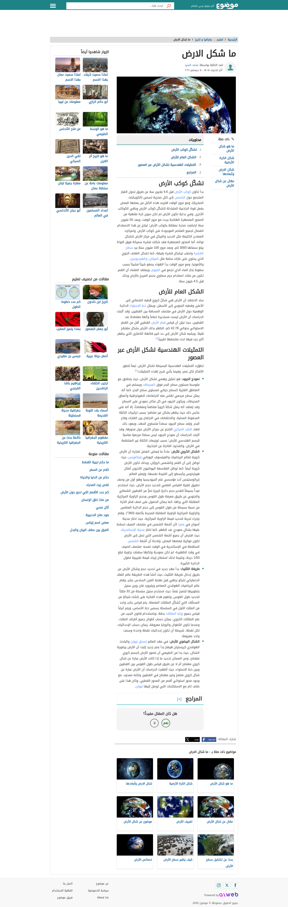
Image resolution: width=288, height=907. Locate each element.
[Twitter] (227, 885)
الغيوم (155, 270)
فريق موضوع (65, 897)
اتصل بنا (68, 883)
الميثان (154, 259)
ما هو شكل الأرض (226, 148)
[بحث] (168, 5)
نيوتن (139, 686)
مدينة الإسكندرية (133, 530)
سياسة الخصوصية (98, 890)
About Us (103, 897)
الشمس (180, 197)
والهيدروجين (139, 259)
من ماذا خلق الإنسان (95, 500)
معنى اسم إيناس (97, 523)
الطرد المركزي (183, 429)
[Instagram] (219, 885)
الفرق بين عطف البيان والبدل (89, 530)
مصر (181, 524)
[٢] (136, 370)
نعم (165, 723)
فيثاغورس (135, 457)
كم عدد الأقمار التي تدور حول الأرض (85, 492)
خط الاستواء (138, 306)
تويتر (197, 739)
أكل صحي (102, 507)
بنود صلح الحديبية (97, 515)
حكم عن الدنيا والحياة (94, 477)
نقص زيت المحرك (97, 485)
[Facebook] (235, 885)
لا (154, 723)
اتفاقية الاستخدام (62, 890)
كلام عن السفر (99, 470)
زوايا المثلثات (174, 614)
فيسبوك (211, 739)
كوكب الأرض (183, 192)
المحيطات (149, 385)
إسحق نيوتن (139, 641)
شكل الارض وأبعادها (226, 172)
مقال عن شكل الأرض (224, 183)
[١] (157, 338)
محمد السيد (191, 65)
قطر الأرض (158, 323)
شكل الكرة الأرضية (226, 160)
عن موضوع (102, 883)
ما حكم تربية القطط (95, 462)
